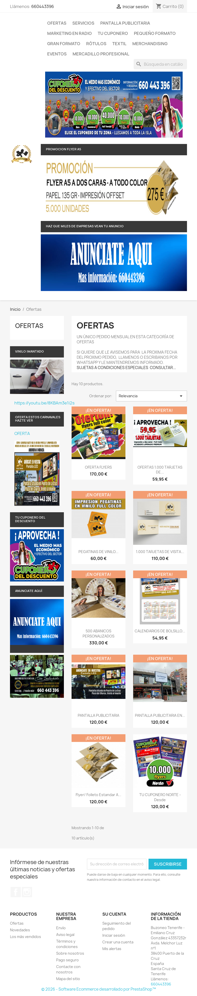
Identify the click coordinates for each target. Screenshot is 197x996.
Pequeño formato (155, 33)
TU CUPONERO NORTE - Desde (160, 797)
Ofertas (56, 23)
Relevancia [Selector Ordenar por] (151, 396)
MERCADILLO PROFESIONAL (101, 54)
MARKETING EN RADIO (69, 33)
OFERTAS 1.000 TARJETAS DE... (159, 470)
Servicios (83, 23)
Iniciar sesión (113, 935)
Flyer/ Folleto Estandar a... (98, 794)
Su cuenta (114, 914)
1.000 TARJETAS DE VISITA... (160, 551)
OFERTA (22, 433)
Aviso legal (65, 934)
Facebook (16, 892)
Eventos (57, 54)
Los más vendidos (25, 936)
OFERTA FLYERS (98, 467)
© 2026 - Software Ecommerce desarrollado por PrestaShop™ (98, 989)
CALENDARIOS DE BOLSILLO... (160, 630)
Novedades (20, 929)
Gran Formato (63, 43)
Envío (61, 927)
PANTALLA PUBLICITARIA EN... (160, 715)
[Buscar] (160, 64)
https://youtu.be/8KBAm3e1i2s (39, 403)
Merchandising (150, 43)
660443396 (42, 6)
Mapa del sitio (68, 978)
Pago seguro (67, 960)
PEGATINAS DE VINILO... (98, 551)
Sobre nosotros (70, 953)
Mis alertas (111, 948)
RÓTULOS (96, 43)
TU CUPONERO (113, 33)
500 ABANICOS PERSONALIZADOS (98, 633)
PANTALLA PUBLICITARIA (125, 23)
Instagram (27, 892)
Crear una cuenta (117, 942)
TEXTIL (119, 43)
